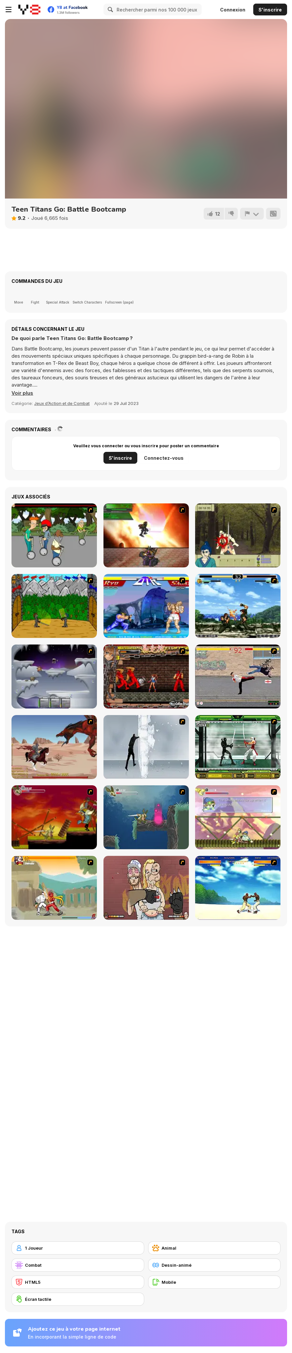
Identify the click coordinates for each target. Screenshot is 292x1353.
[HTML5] (77, 1282)
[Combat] (77, 1265)
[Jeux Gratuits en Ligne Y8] (29, 9)
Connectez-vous (164, 458)
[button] (22, 393)
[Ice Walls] (146, 747)
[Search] (109, 9)
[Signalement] (252, 214)
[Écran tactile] (77, 1299)
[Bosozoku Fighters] (146, 676)
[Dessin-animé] (214, 1265)
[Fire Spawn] (54, 747)
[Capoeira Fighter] (238, 888)
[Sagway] (54, 535)
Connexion (232, 9)
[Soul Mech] (54, 888)
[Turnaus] (54, 606)
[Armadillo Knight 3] (238, 817)
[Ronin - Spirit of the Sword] (238, 535)
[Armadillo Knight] (54, 817)
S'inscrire (270, 9)
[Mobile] (214, 1282)
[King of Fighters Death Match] (238, 606)
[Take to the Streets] (238, 676)
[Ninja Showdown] (238, 747)
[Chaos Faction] (54, 676)
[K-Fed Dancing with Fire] (146, 888)
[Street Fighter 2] (146, 606)
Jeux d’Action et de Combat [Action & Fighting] (62, 403)
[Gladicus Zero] (146, 535)
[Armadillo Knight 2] (146, 817)
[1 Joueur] (77, 1248)
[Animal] (214, 1248)
